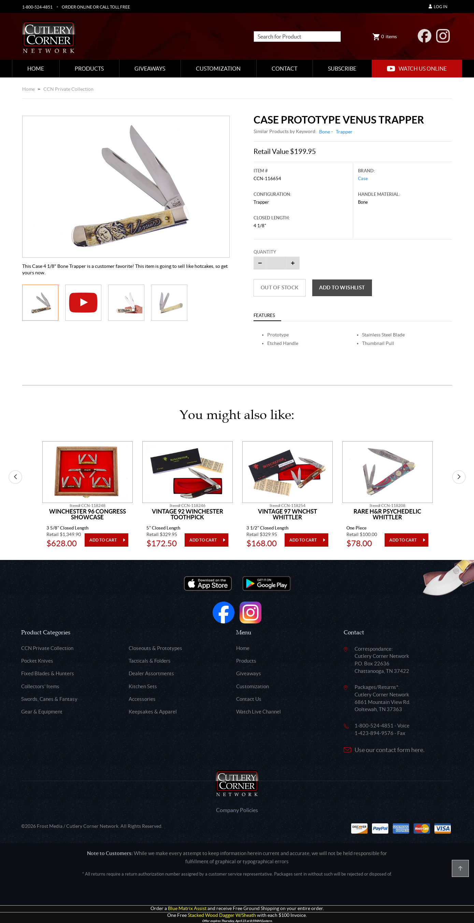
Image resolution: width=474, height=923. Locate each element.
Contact (284, 69)
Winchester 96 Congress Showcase (87, 514)
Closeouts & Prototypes (155, 648)
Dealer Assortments (151, 673)
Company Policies (237, 810)
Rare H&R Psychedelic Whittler (387, 514)
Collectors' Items (40, 686)
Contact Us (248, 699)
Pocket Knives (37, 661)
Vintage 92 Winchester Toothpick (187, 514)
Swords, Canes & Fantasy (49, 699)
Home (35, 69)
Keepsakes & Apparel (153, 712)
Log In (438, 6)
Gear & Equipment (41, 712)
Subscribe (342, 69)
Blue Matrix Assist (187, 908)
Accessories (142, 699)
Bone (324, 131)
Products (89, 69)
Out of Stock (280, 287)
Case (363, 178)
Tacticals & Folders (150, 661)
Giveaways (149, 69)
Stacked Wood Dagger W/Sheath (222, 915)
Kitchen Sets (143, 686)
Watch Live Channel (258, 712)
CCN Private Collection (68, 89)
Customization (218, 69)
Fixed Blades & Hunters (47, 673)
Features (264, 315)
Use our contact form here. (390, 749)
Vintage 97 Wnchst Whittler (287, 514)
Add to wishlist (342, 287)
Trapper (344, 131)
